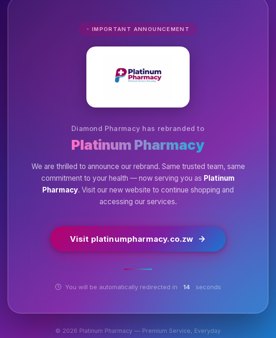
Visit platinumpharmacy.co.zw (138, 239)
